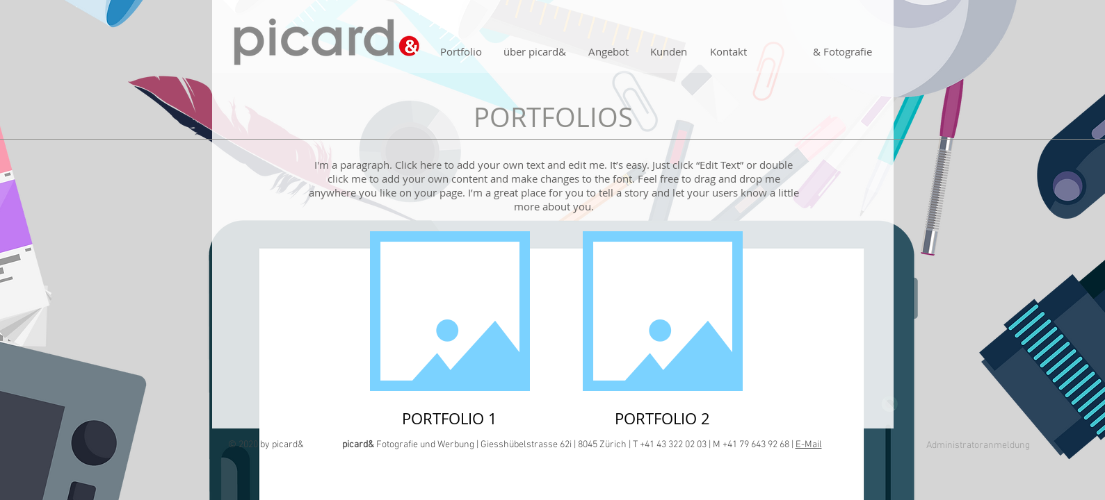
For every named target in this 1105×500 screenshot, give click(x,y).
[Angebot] (608, 51)
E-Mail (809, 445)
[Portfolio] (461, 51)
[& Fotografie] (843, 51)
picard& (288, 445)
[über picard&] (535, 51)
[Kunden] (669, 51)
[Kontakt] (729, 51)
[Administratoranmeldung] (978, 446)
